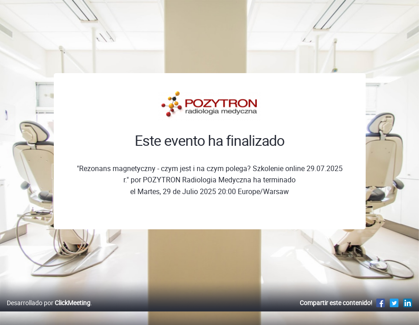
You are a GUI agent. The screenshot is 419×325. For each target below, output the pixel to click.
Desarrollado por (48, 312)
